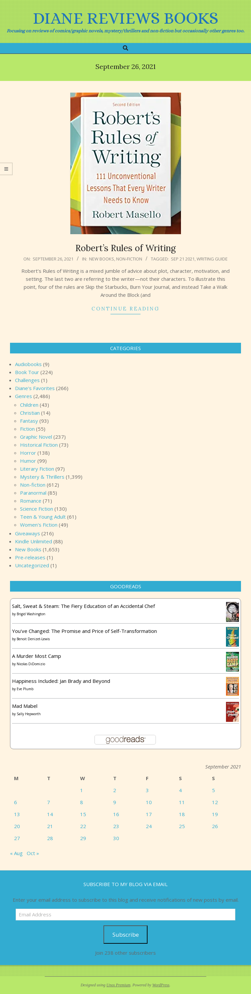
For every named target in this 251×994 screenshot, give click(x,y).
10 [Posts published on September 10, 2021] (149, 802)
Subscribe (125, 934)
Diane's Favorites (35, 388)
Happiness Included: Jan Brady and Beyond (61, 681)
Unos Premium (118, 985)
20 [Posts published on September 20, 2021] (17, 826)
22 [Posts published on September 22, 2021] (83, 826)
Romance (30, 500)
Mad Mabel (24, 706)
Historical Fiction (39, 444)
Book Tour (27, 372)
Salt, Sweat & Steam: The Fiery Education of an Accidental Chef (83, 606)
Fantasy (29, 420)
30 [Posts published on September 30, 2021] (116, 838)
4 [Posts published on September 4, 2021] (180, 790)
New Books (101, 259)
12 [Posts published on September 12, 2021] (215, 802)
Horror (28, 452)
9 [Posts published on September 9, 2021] (114, 802)
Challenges (27, 380)
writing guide (212, 259)
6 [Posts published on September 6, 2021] (15, 802)
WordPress (160, 985)
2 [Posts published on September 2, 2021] (114, 790)
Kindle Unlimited (33, 541)
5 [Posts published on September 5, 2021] (213, 790)
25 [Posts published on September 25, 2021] (182, 826)
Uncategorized (32, 565)
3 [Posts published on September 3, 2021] (147, 790)
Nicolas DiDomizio (31, 664)
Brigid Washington (31, 614)
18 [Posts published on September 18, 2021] (182, 814)
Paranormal (33, 492)
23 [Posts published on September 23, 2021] (116, 826)
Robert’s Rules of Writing (125, 248)
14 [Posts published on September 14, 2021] (50, 814)
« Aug (16, 853)
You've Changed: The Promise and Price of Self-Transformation (84, 631)
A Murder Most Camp (36, 656)
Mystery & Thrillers (42, 476)
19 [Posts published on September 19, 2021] (215, 814)
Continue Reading (125, 308)
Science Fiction (36, 508)
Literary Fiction (37, 468)
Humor (28, 460)
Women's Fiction (38, 524)
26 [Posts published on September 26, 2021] (215, 826)
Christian (30, 412)
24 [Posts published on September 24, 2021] (149, 826)
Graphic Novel (36, 436)
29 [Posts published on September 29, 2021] (83, 838)
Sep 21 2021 (183, 259)
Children (29, 404)
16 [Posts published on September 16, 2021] (116, 814)
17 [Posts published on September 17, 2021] (149, 814)
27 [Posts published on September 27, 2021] (17, 838)
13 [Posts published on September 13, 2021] (17, 814)
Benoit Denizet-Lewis (33, 639)
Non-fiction (129, 259)
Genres (23, 396)
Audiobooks (28, 364)
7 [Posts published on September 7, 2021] (48, 802)
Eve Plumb (25, 689)
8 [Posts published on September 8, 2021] (81, 802)
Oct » (33, 853)
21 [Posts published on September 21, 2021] (50, 826)
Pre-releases (30, 557)
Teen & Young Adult (43, 516)
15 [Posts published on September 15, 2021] (83, 814)
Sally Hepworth (29, 714)
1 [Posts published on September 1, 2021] (81, 790)
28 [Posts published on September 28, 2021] (50, 838)
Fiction (27, 428)
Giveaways (27, 533)
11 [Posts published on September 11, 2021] (182, 802)
